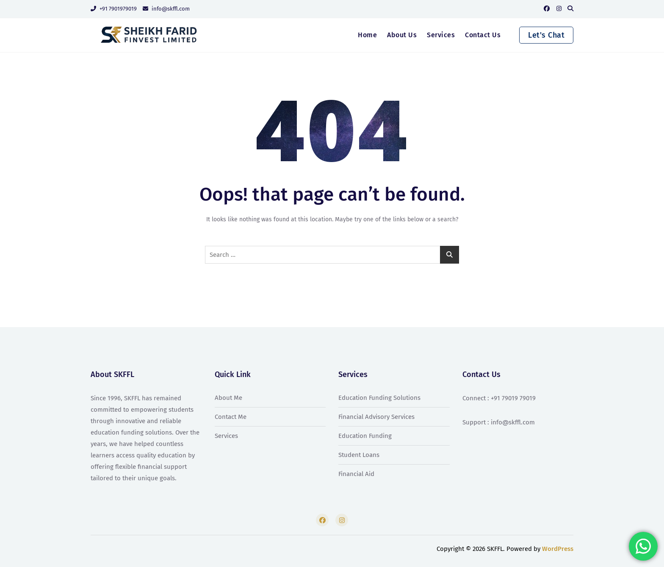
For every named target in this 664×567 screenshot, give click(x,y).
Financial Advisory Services (376, 417)
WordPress (557, 549)
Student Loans (358, 455)
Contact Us (483, 35)
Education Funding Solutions (379, 398)
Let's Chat (546, 35)
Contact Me (230, 417)
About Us (402, 35)
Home (367, 35)
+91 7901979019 (114, 9)
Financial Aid (356, 474)
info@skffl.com (166, 9)
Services (441, 35)
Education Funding (365, 436)
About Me (228, 398)
